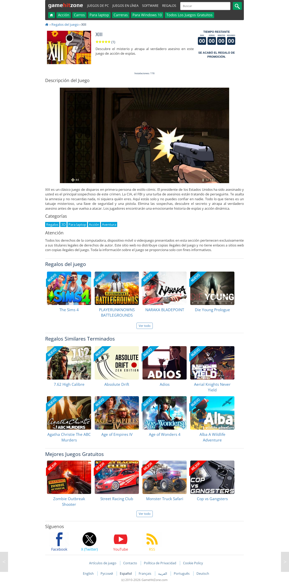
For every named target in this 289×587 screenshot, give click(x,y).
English (89, 573)
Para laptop (99, 14)
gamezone (65, 5)
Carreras (121, 14)
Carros (79, 14)
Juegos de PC (98, 5)
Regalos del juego (65, 24)
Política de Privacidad (160, 563)
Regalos (169, 5)
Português (182, 573)
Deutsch (202, 573)
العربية (163, 573)
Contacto (130, 563)
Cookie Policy (193, 563)
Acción (63, 14)
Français (145, 573)
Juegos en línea (125, 5)
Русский (107, 573)
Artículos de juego (102, 563)
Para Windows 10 (147, 14)
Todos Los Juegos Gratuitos (189, 14)
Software (150, 5)
